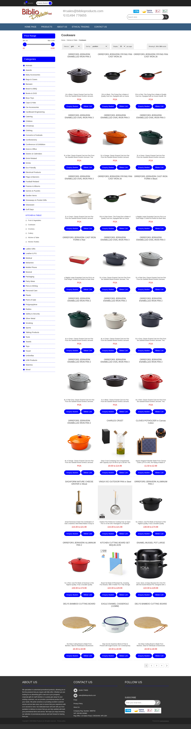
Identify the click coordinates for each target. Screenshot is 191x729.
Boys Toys (30, 98)
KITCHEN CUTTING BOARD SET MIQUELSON (115, 544)
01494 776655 (76, 15)
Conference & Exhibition (35, 144)
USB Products (31, 360)
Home (63, 40)
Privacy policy (61, 721)
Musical (29, 272)
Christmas (30, 126)
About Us (77, 707)
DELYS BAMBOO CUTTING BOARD (79, 604)
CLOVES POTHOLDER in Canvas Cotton (151, 422)
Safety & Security (33, 314)
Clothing (29, 130)
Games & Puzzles (33, 191)
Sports (28, 328)
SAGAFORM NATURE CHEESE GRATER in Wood (79, 483)
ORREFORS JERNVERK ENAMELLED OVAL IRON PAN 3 (79, 116)
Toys (27, 346)
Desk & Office (31, 149)
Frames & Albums (33, 186)
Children (29, 121)
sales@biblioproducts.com (84, 11)
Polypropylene (31, 304)
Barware (29, 84)
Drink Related (31, 158)
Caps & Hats (31, 103)
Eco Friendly (31, 168)
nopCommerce (164, 721)
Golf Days (30, 209)
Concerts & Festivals (34, 135)
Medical (29, 258)
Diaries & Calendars (34, 154)
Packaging (30, 277)
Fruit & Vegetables (34, 220)
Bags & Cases (31, 79)
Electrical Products (33, 172)
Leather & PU (31, 253)
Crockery (31, 229)
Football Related (32, 181)
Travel (28, 351)
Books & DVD (31, 93)
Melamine (30, 263)
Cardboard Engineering (35, 112)
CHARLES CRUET (115, 421)
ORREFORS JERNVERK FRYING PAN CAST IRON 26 (115, 55)
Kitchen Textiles (33, 242)
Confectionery (31, 140)
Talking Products (32, 332)
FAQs (75, 700)
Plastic (28, 295)
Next (167, 666)
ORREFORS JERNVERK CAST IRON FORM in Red (79, 238)
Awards (29, 70)
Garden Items (31, 195)
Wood (28, 369)
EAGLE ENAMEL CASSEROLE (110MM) (115, 605)
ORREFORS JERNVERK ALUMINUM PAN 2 (150, 483)
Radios (28, 309)
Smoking (29, 323)
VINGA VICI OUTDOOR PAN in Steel (115, 482)
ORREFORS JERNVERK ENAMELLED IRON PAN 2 (79, 55)
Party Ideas (30, 281)
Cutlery (30, 233)
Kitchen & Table (72, 40)
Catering (29, 116)
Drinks (28, 163)
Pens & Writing (32, 286)
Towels (28, 342)
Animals (29, 65)
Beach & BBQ (31, 89)
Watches (29, 365)
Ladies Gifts (30, 249)
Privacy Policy (78, 703)
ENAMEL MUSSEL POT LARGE (151, 543)
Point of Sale (31, 300)
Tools (28, 337)
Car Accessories (32, 107)
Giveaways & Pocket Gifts (36, 200)
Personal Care (31, 290)
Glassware (30, 205)
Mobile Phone (31, 267)
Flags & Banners (32, 177)
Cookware (31, 225)
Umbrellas (30, 355)
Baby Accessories (33, 75)
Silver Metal (30, 318)
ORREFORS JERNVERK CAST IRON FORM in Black (150, 177)
